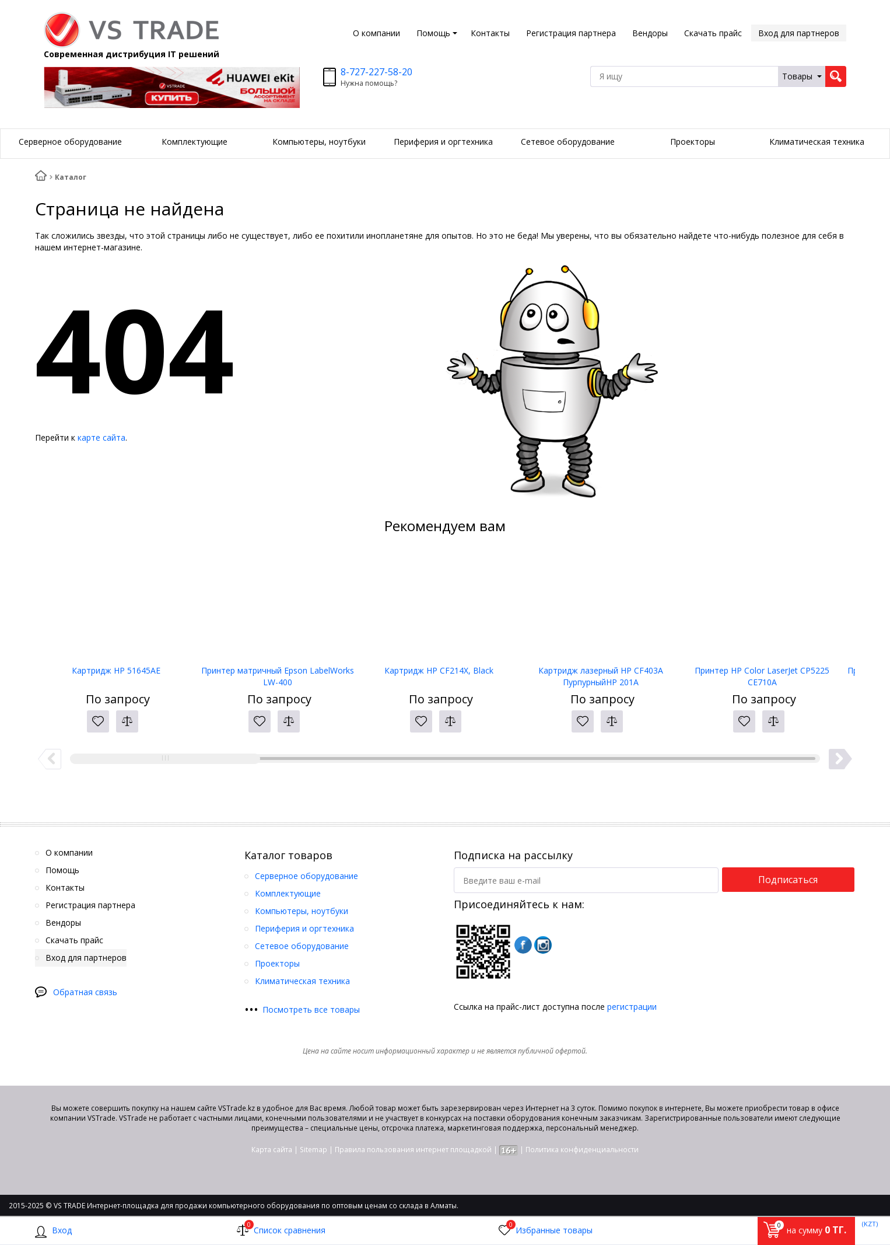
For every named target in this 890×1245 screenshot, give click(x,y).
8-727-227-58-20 (376, 71)
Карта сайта (271, 1150)
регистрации (632, 1006)
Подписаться (788, 879)
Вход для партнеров (798, 33)
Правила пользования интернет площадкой (413, 1150)
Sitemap (313, 1150)
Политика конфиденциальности (582, 1150)
